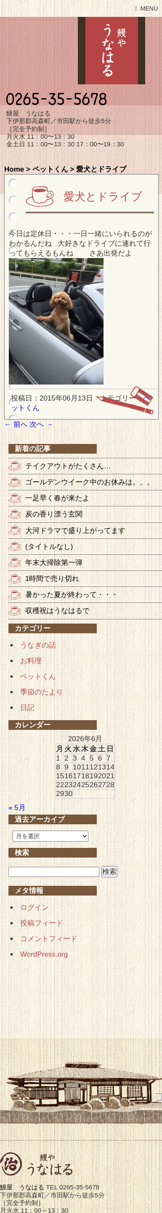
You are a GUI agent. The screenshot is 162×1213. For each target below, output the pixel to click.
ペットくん (50, 169)
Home (14, 169)
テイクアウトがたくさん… (68, 466)
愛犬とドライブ (103, 196)
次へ (41, 424)
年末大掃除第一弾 (53, 563)
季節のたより (41, 692)
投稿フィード (41, 923)
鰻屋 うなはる (111, 50)
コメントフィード (48, 939)
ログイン (34, 908)
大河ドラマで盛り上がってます (75, 531)
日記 (27, 708)
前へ (16, 424)
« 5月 (17, 808)
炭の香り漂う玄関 (53, 514)
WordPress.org (44, 954)
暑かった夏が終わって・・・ (71, 595)
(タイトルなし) (49, 547)
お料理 (31, 661)
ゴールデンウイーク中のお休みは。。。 (89, 482)
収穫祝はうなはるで (57, 611)
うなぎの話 (38, 645)
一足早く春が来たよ (57, 498)
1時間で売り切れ (52, 579)
